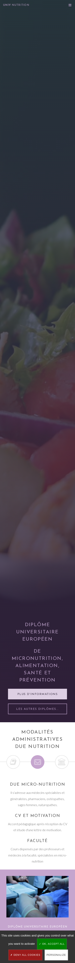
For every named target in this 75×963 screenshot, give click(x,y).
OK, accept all (52, 944)
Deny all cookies (25, 955)
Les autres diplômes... (37, 709)
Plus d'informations (37, 694)
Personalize (56, 955)
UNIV (16, 5)
